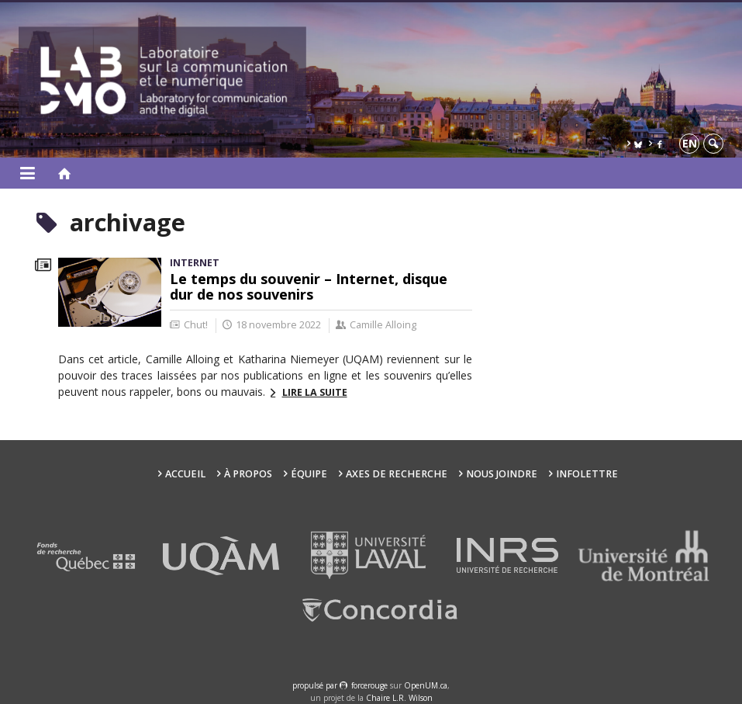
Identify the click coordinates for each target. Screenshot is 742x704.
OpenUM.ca (425, 685)
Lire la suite (314, 392)
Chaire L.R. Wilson (399, 697)
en (689, 143)
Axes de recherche (396, 473)
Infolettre (587, 473)
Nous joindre (501, 473)
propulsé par (316, 685)
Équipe (309, 473)
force (369, 685)
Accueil (185, 473)
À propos (248, 473)
